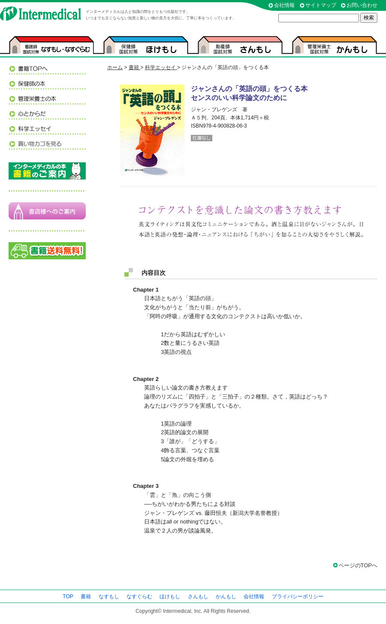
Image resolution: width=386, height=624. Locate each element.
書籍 (134, 67)
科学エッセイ (161, 67)
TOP (68, 597)
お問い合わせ (362, 5)
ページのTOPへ (358, 565)
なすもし (109, 597)
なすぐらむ (139, 597)
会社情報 (284, 5)
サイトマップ (320, 5)
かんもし (226, 597)
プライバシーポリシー (297, 597)
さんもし (198, 597)
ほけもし (170, 597)
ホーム (115, 67)
